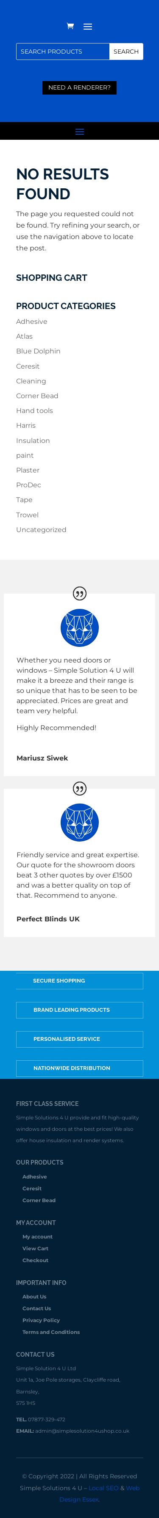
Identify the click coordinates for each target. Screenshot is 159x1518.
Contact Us (36, 1309)
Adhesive (31, 322)
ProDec (28, 485)
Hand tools (34, 411)
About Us (34, 1297)
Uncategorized (41, 530)
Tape (24, 500)
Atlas (24, 336)
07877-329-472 (46, 1419)
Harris (26, 425)
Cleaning (31, 381)
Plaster (27, 470)
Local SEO (104, 1488)
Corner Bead (37, 396)
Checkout (35, 1260)
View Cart (35, 1249)
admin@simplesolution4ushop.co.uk (82, 1431)
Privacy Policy (41, 1320)
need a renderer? (79, 87)
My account (37, 1237)
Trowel (27, 515)
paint (25, 455)
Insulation (33, 441)
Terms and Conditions (51, 1332)
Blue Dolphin (38, 351)
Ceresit (28, 366)
